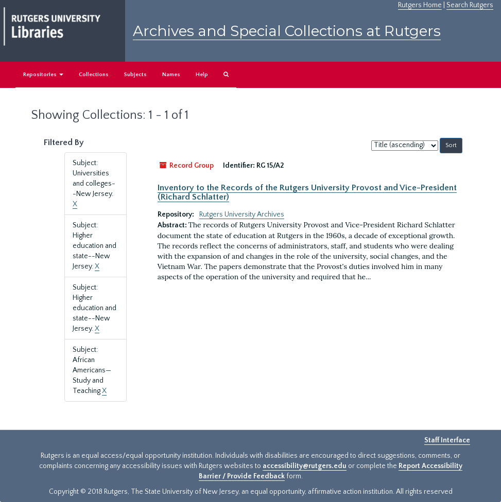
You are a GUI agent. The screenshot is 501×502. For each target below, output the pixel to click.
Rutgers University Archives (241, 214)
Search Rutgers (469, 5)
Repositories (43, 74)
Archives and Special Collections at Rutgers (287, 31)
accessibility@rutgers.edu (305, 466)
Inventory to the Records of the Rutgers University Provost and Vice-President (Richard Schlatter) (307, 192)
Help (202, 74)
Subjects (135, 74)
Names (171, 74)
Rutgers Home (420, 5)
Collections (94, 74)
